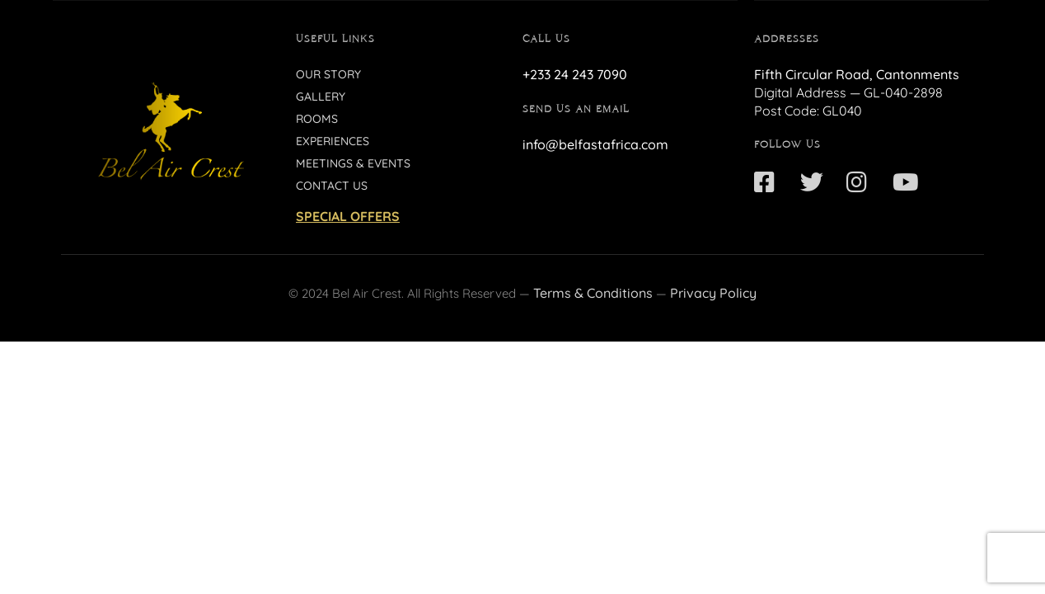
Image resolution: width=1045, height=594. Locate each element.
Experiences (332, 141)
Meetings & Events (353, 163)
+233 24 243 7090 (574, 74)
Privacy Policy (713, 293)
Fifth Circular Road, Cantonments (856, 74)
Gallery (320, 96)
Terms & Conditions (593, 293)
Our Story (328, 74)
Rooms (317, 118)
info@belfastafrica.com (595, 144)
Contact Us (332, 185)
